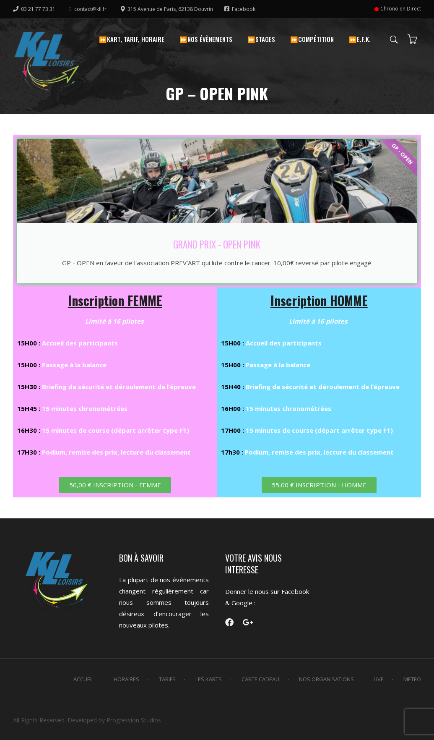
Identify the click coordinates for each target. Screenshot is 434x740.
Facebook (239, 9)
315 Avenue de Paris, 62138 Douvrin (167, 9)
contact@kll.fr (88, 9)
